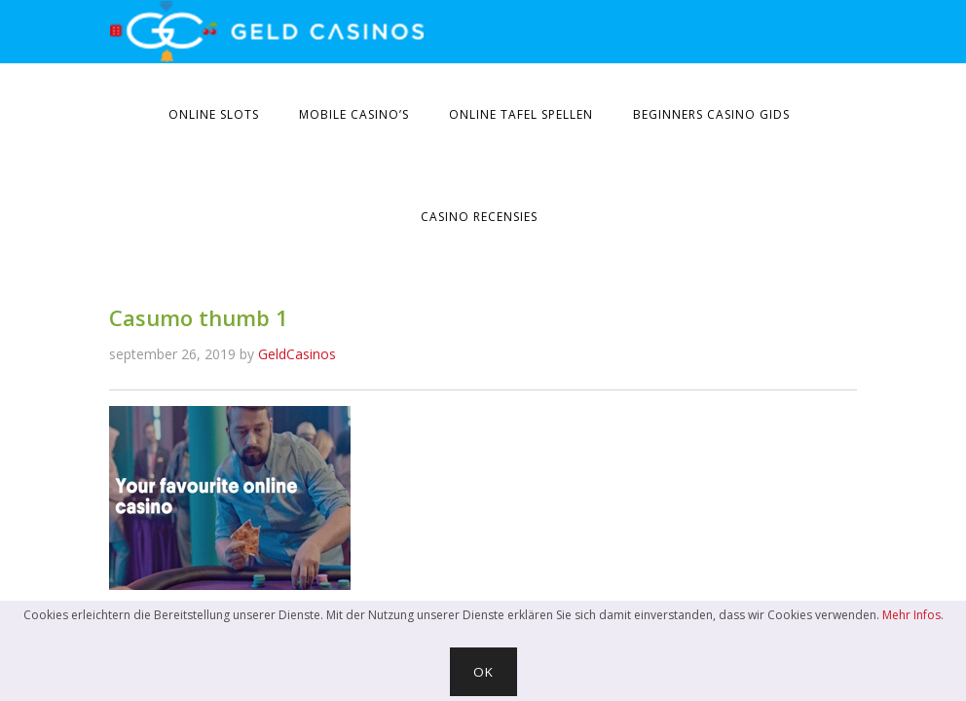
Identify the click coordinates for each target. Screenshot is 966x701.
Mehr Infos (911, 615)
